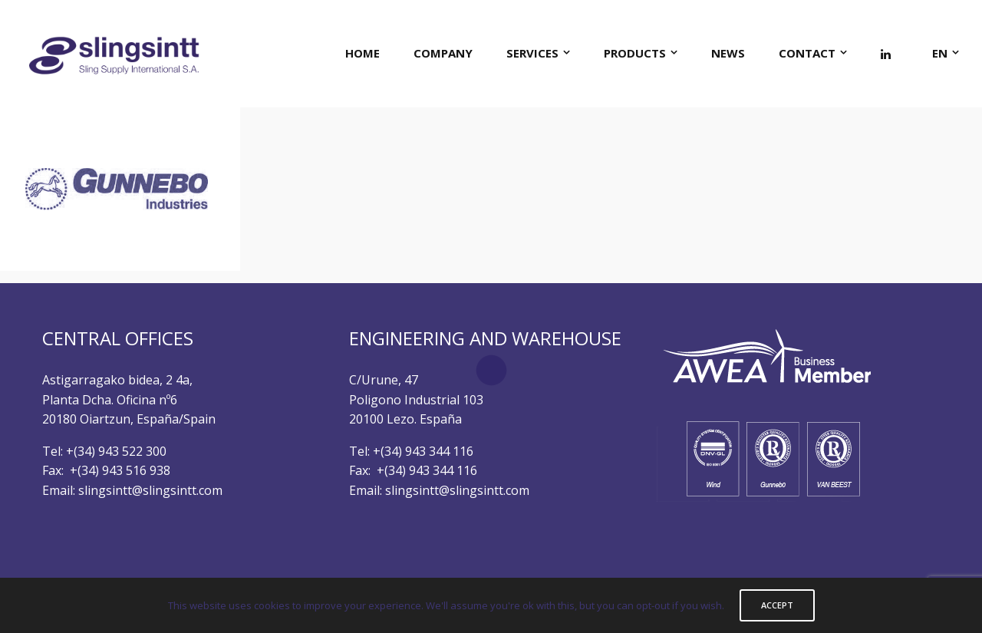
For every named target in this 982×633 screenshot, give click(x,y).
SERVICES (532, 53)
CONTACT (807, 53)
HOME (362, 53)
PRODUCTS (635, 53)
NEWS (728, 53)
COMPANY (443, 53)
